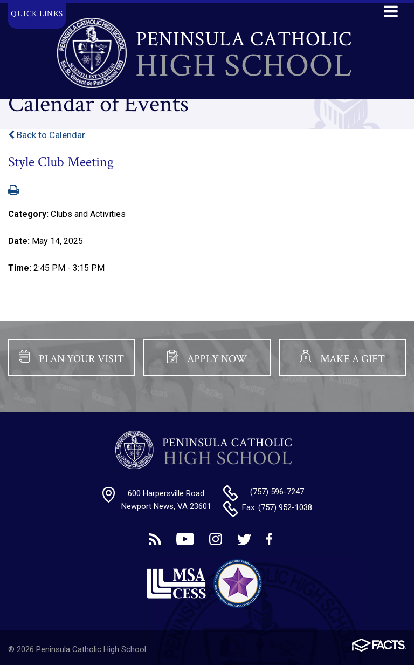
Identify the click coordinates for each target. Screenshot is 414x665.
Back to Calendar (46, 135)
